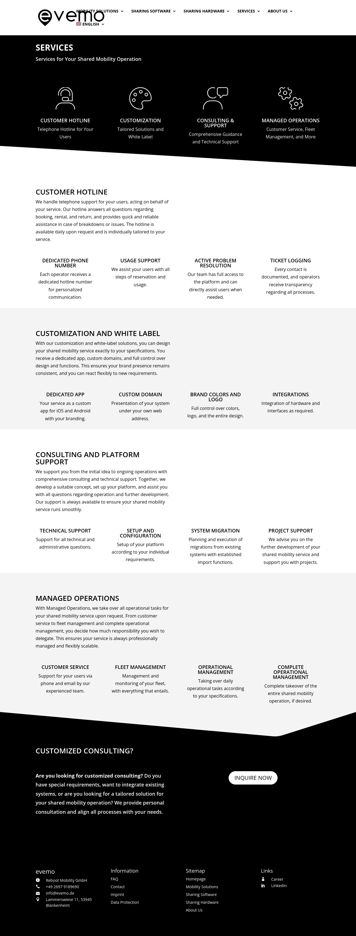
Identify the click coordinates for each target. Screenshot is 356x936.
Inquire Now (253, 777)
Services (246, 11)
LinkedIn (279, 885)
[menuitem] (90, 28)
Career (277, 879)
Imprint (117, 894)
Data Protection (125, 902)
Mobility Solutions (97, 11)
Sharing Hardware (204, 11)
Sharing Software (151, 11)
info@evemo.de (60, 893)
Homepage (196, 879)
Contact (118, 886)
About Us (278, 11)
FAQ (114, 879)
